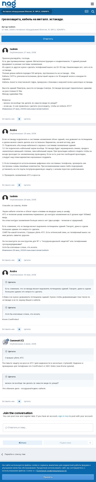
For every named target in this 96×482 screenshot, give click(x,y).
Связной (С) (17, 340)
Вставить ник (8, 119)
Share (22, 443)
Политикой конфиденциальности (51, 471)
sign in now (63, 416)
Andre (13, 130)
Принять (48, 477)
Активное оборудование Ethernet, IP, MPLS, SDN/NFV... (41, 29)
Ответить (48, 39)
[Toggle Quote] (6, 282)
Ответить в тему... (15, 427)
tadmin (12, 27)
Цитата (27, 119)
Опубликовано (23, 52)
